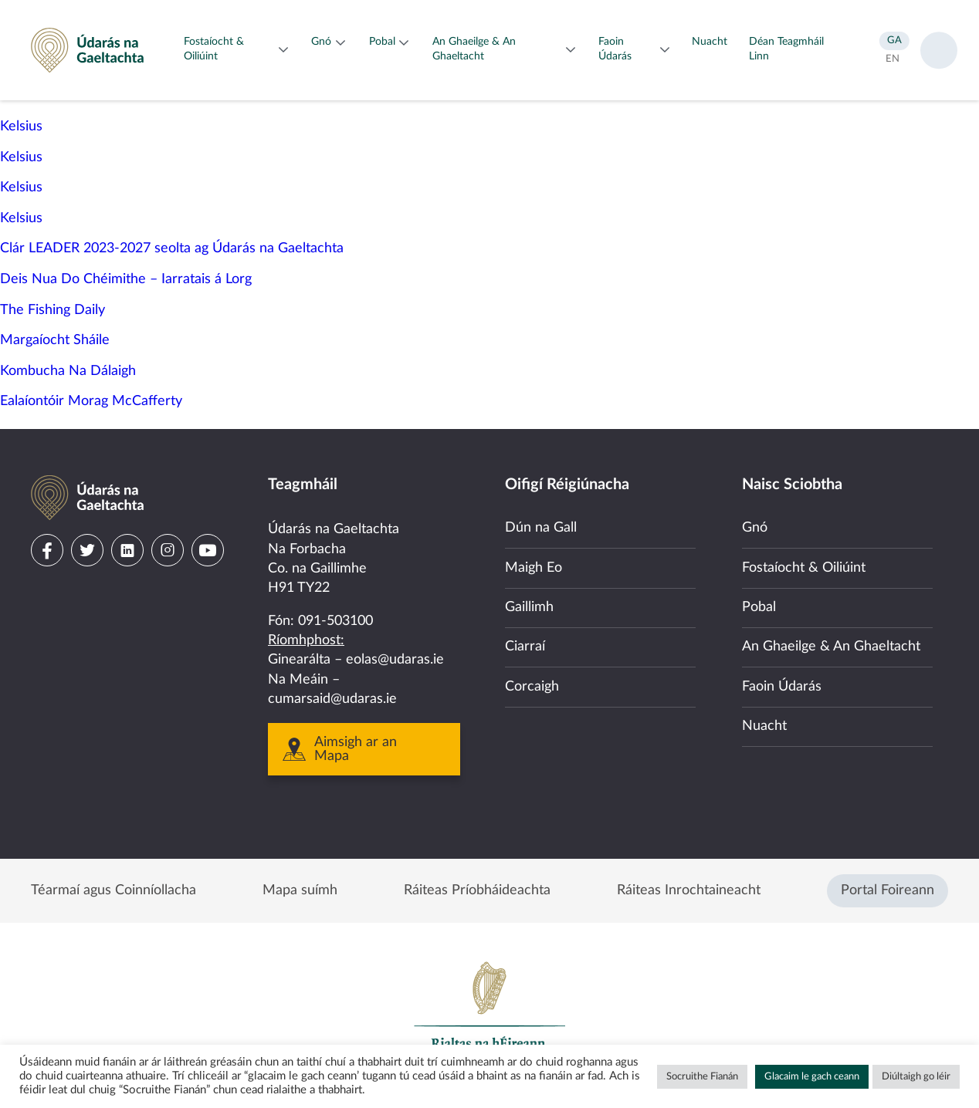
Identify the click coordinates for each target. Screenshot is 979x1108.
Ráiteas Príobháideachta (477, 890)
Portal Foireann (887, 890)
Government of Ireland (489, 1012)
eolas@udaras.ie (395, 660)
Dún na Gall (541, 528)
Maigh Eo (533, 568)
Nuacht (764, 726)
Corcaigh (532, 687)
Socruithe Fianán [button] (702, 1077)
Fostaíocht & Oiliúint (804, 568)
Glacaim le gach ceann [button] (811, 1077)
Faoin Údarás (781, 687)
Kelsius (21, 126)
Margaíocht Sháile (55, 340)
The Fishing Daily (52, 310)
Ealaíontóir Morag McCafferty (91, 401)
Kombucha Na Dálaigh (68, 371)
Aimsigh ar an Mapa (355, 749)
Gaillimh (529, 607)
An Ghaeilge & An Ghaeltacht (831, 647)
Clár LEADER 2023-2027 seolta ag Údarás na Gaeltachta (172, 248)
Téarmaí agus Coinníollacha (113, 890)
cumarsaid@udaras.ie (332, 699)
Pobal (759, 607)
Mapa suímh (300, 890)
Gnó (754, 528)
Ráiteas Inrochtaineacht (689, 890)
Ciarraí (525, 647)
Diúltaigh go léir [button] (916, 1077)
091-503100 (335, 621)
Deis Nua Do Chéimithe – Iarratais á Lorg (126, 279)
